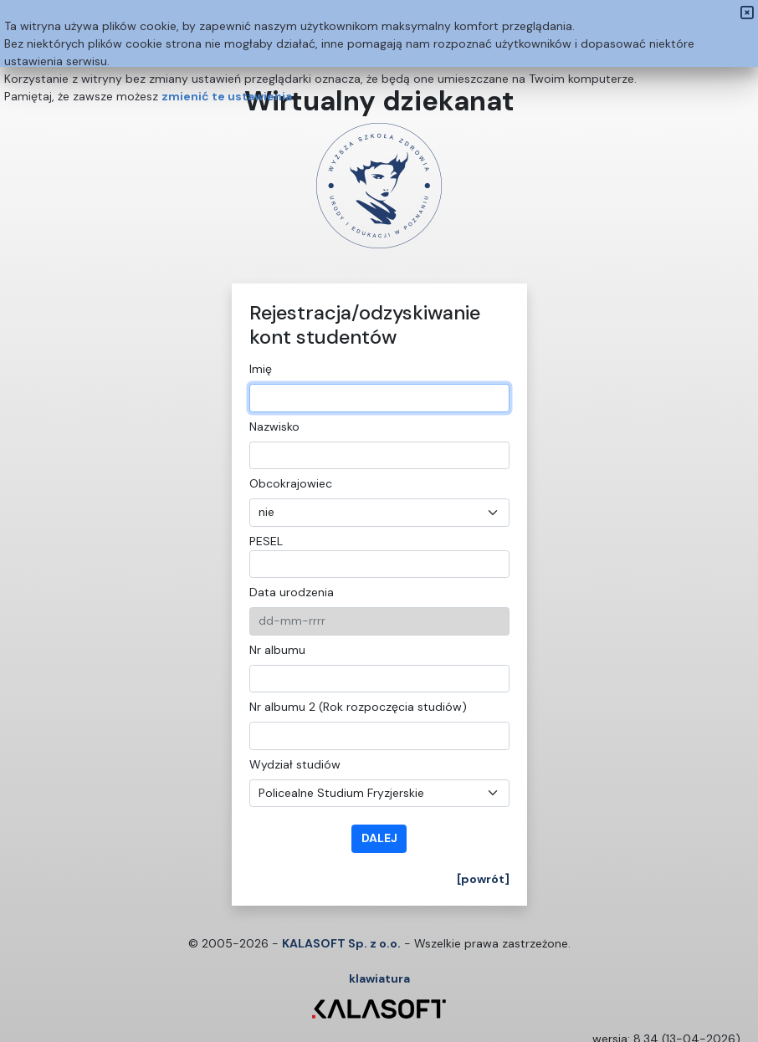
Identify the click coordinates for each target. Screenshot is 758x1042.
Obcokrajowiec (290, 483)
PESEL (266, 541)
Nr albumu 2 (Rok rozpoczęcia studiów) (358, 706)
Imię (260, 368)
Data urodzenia (291, 592)
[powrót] (483, 878)
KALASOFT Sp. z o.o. (341, 943)
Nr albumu (277, 649)
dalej (379, 837)
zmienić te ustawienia (226, 96)
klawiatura (379, 978)
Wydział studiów (295, 764)
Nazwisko (274, 426)
